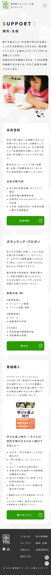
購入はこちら (24, 514)
